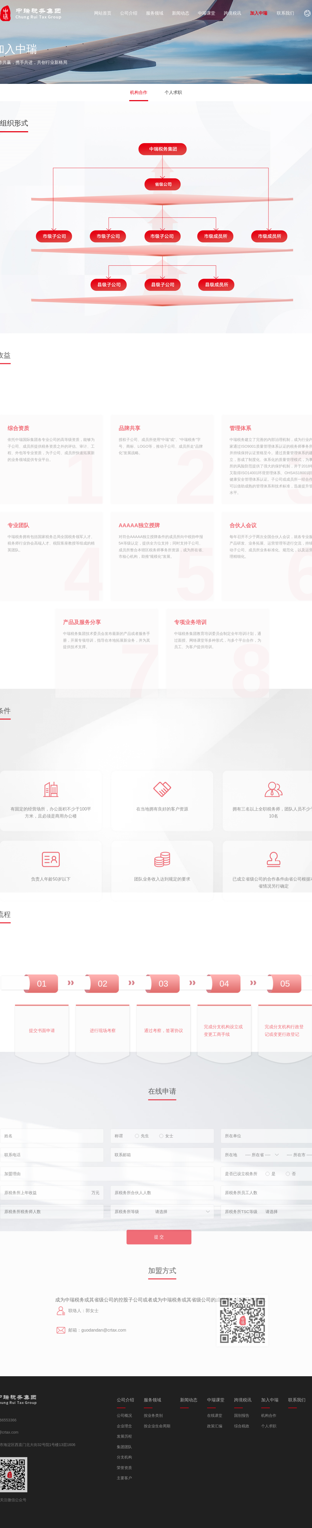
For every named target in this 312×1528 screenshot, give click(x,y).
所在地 (231, 1198)
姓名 (8, 1179)
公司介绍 (132, 13)
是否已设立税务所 (241, 1217)
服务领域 (160, 13)
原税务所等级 (127, 1255)
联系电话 (12, 1198)
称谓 (119, 1179)
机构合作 (138, 92)
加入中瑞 (277, 13)
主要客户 (178, 1478)
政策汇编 (268, 1426)
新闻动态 (189, 13)
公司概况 (178, 1415)
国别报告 (295, 1415)
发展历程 (178, 1436)
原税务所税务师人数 (22, 1255)
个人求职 (173, 92)
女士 (166, 1180)
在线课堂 (268, 1415)
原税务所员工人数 (241, 1236)
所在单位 (233, 1179)
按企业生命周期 (211, 1426)
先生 (142, 1180)
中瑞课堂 (218, 13)
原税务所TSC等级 (241, 1255)
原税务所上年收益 (20, 1236)
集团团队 (178, 1447)
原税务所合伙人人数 (133, 1236)
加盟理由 (12, 1217)
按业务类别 (207, 1415)
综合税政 (295, 1426)
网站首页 (104, 13)
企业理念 (178, 1426)
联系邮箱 (123, 1198)
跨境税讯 (247, 13)
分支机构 (178, 1457)
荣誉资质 (178, 1468)
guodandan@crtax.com (59, 1330)
